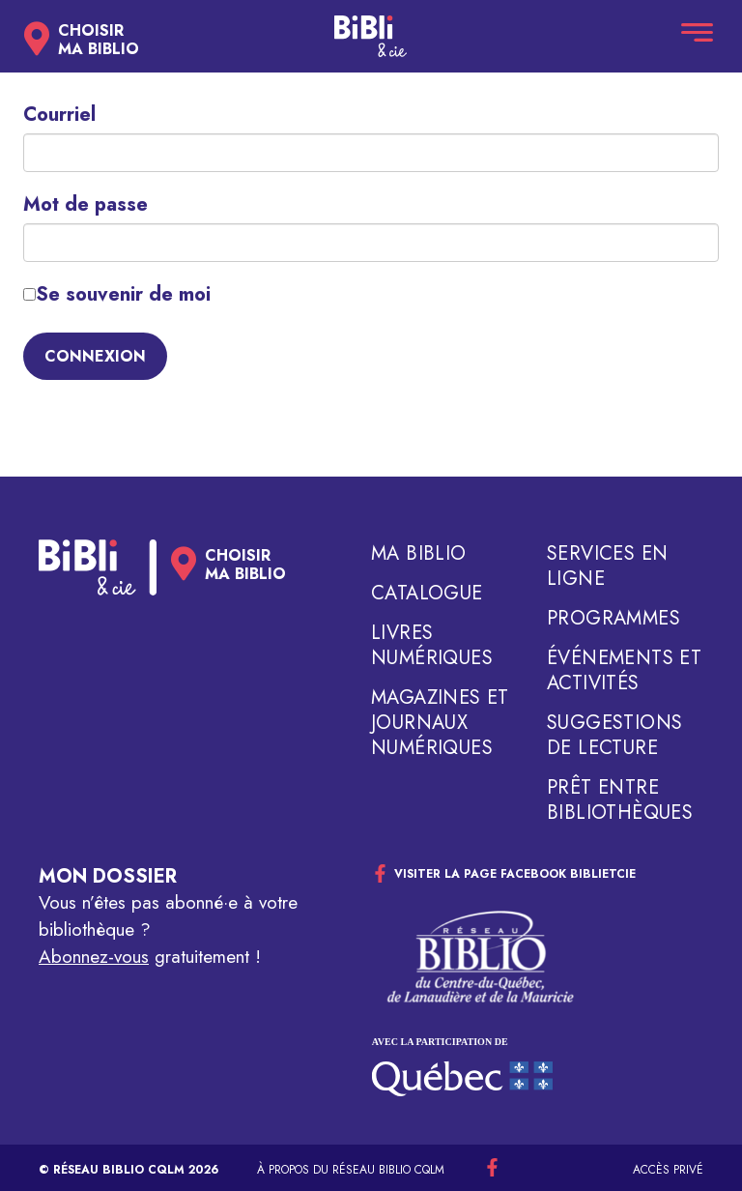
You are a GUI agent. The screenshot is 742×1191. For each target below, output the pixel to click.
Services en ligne (607, 566)
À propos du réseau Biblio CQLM (350, 1169)
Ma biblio (419, 553)
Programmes (613, 618)
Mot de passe (85, 204)
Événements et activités (624, 671)
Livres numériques (432, 646)
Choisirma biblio (98, 39)
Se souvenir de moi (117, 294)
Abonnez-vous (94, 957)
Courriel (59, 115)
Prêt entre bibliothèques (620, 800)
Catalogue (427, 593)
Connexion (95, 356)
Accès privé (668, 1169)
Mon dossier (108, 876)
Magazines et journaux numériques (440, 723)
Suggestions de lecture (614, 736)
